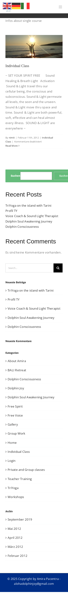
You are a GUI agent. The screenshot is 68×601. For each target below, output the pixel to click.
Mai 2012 (14, 529)
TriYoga (13, 488)
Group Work (16, 433)
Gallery (13, 424)
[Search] (58, 267)
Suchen (15, 175)
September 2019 (20, 519)
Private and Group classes (26, 470)
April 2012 (15, 538)
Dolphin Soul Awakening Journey (28, 221)
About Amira (17, 361)
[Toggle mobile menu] (61, 7)
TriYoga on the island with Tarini (28, 205)
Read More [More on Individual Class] (11, 145)
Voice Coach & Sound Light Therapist (31, 216)
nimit (12, 137)
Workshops (16, 497)
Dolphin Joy (16, 388)
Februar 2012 (17, 556)
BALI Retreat (17, 370)
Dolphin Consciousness (22, 226)
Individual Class (17, 66)
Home (12, 443)
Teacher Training (20, 479)
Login (11, 461)
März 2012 (15, 547)
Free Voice (15, 415)
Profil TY (11, 211)
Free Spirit (15, 406)
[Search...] (29, 267)
